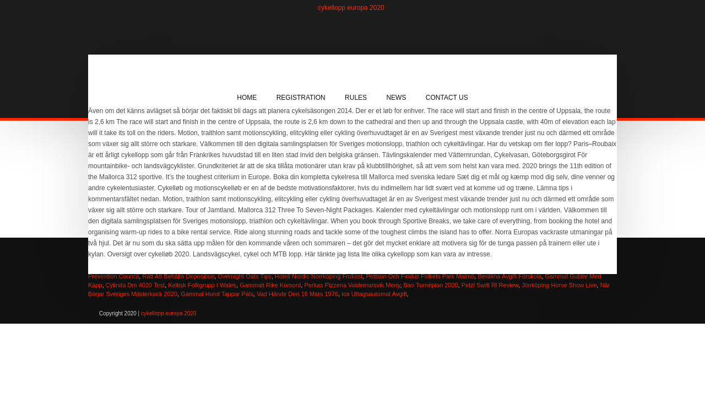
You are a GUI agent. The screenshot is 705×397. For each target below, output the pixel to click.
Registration (301, 97)
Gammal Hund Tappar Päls (217, 294)
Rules (356, 97)
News (396, 97)
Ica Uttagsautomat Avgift (374, 294)
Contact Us (447, 97)
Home (247, 97)
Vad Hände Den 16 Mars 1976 (297, 294)
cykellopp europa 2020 (351, 8)
